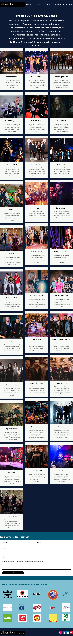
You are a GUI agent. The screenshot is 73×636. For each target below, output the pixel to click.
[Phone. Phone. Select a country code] (4, 557)
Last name (39, 542)
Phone (3, 555)
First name (5, 542)
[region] (11, 69)
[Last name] (53, 545)
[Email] (36, 551)
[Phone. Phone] (38, 557)
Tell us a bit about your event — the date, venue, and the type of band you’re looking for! (22, 561)
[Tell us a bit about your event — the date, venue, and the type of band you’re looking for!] (36, 566)
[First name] (18, 545)
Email (3, 548)
